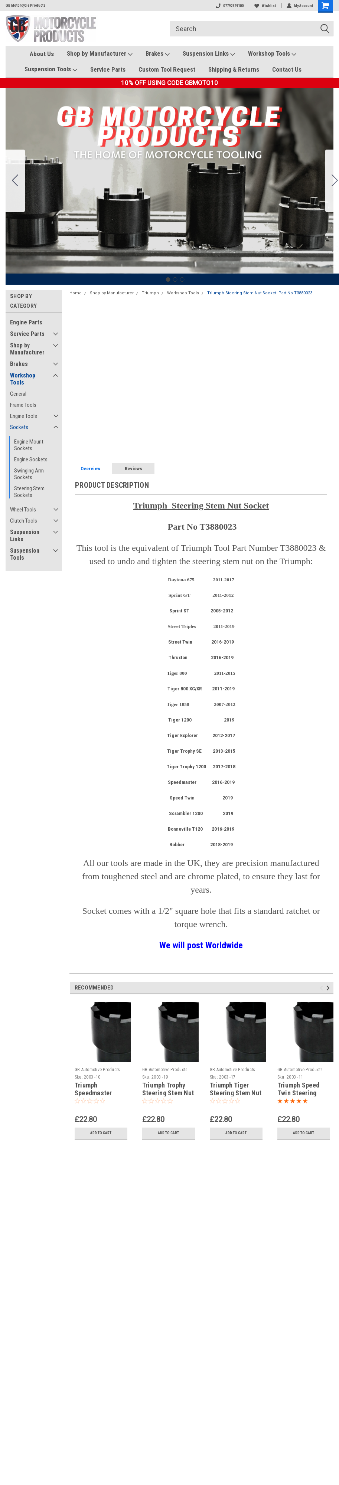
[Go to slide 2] (175, 279)
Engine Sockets (31, 459)
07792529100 (230, 5)
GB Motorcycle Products (26, 5)
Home (75, 293)
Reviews (133, 468)
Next (329, 988)
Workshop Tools (272, 54)
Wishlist (265, 5)
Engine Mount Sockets (28, 445)
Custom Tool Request (166, 69)
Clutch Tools (23, 520)
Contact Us (286, 69)
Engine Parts (26, 322)
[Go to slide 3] (15, 181)
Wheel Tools (23, 509)
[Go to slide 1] (168, 279)
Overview (90, 468)
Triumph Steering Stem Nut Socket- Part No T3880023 (259, 293)
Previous (322, 988)
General (18, 393)
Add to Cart (100, 1133)
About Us (42, 54)
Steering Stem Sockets (29, 491)
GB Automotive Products (97, 1069)
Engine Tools (23, 416)
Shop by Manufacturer (100, 54)
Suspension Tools (51, 69)
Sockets (19, 427)
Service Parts (108, 69)
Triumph (150, 293)
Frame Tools (23, 405)
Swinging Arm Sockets (29, 474)
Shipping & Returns (233, 69)
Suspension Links (209, 54)
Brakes (158, 54)
